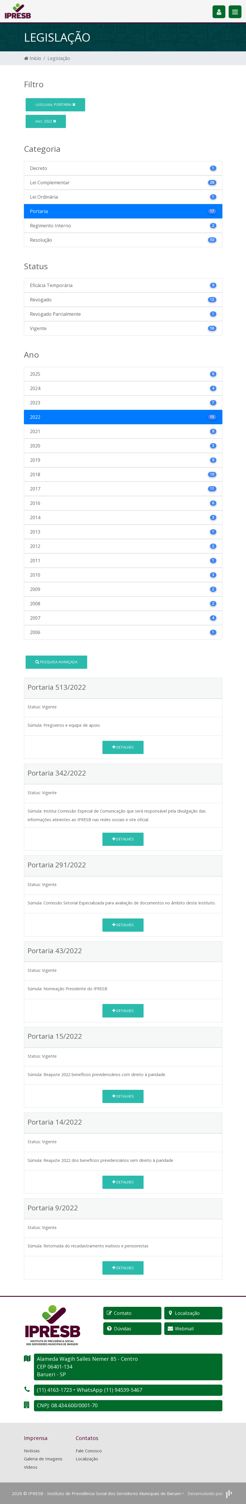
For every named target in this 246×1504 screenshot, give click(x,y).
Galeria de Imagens (43, 1459)
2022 (45, 121)
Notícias (32, 1450)
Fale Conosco (89, 1450)
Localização (87, 1459)
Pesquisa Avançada (56, 661)
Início (32, 58)
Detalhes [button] (123, 747)
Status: (34, 707)
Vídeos (30, 1467)
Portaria (55, 104)
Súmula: (35, 725)
